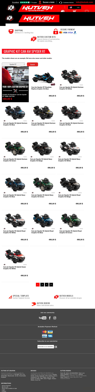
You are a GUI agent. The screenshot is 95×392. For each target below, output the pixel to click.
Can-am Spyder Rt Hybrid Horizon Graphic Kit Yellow (43, 124)
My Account (5, 387)
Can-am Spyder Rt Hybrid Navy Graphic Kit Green (42, 196)
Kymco (32, 378)
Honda (32, 376)
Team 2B (62, 373)
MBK (41, 378)
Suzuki (37, 376)
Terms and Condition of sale (9, 388)
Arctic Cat (37, 380)
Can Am (49, 377)
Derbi (45, 378)
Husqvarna (34, 377)
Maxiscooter (11, 376)
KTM (46, 376)
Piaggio (49, 378)
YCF (41, 377)
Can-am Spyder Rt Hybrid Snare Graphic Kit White (14, 267)
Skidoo (32, 380)
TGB (53, 377)
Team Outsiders (64, 374)
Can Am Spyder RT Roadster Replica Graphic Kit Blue (41, 88)
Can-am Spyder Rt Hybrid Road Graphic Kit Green (70, 231)
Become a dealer (49, 2)
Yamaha (54, 374)
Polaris (44, 377)
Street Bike (4, 376)
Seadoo (54, 378)
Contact (4, 391)
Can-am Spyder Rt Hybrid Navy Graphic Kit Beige (41, 160)
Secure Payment (6, 385)
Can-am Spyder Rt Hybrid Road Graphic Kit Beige (69, 196)
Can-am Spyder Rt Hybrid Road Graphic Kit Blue (42, 231)
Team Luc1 (82, 373)
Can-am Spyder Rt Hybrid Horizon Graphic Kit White (71, 88)
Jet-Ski (16, 376)
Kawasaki (41, 376)
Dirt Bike (17, 374)
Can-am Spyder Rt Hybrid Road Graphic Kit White (14, 231)
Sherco (55, 376)
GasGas (50, 376)
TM (38, 377)
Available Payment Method (47, 327)
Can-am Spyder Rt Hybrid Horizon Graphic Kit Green (15, 160)
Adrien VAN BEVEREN (72, 373)
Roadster (3, 377)
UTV (24, 374)
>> (51, 284)
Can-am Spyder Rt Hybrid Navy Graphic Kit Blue (14, 196)
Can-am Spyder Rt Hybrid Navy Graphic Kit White (69, 160)
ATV (21, 374)
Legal (3, 390)
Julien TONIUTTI (64, 377)
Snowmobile (22, 376)
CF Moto (37, 378)
